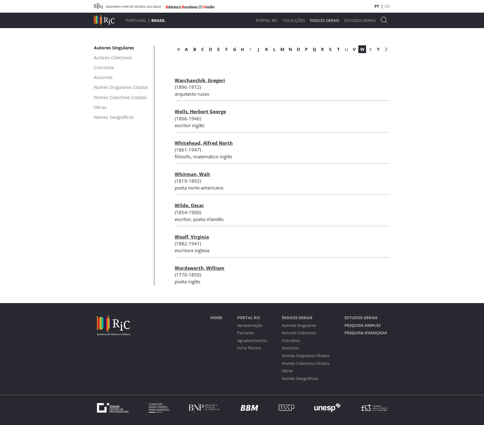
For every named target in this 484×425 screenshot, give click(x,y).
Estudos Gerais (360, 20)
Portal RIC (267, 20)
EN (387, 6)
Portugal (136, 20)
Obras (287, 371)
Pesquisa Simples (362, 325)
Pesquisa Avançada (365, 333)
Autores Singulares (299, 325)
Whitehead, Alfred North (204, 143)
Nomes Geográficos (300, 378)
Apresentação (249, 325)
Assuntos (290, 348)
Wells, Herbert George (200, 111)
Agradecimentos (252, 340)
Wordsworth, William (199, 268)
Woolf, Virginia (192, 237)
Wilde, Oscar (189, 205)
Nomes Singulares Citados (306, 355)
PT (376, 6)
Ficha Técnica (249, 348)
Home (216, 317)
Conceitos (291, 340)
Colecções (294, 20)
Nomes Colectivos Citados (306, 363)
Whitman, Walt (192, 174)
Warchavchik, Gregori (200, 80)
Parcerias (245, 333)
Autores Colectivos (299, 333)
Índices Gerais (324, 20)
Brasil (158, 20)
